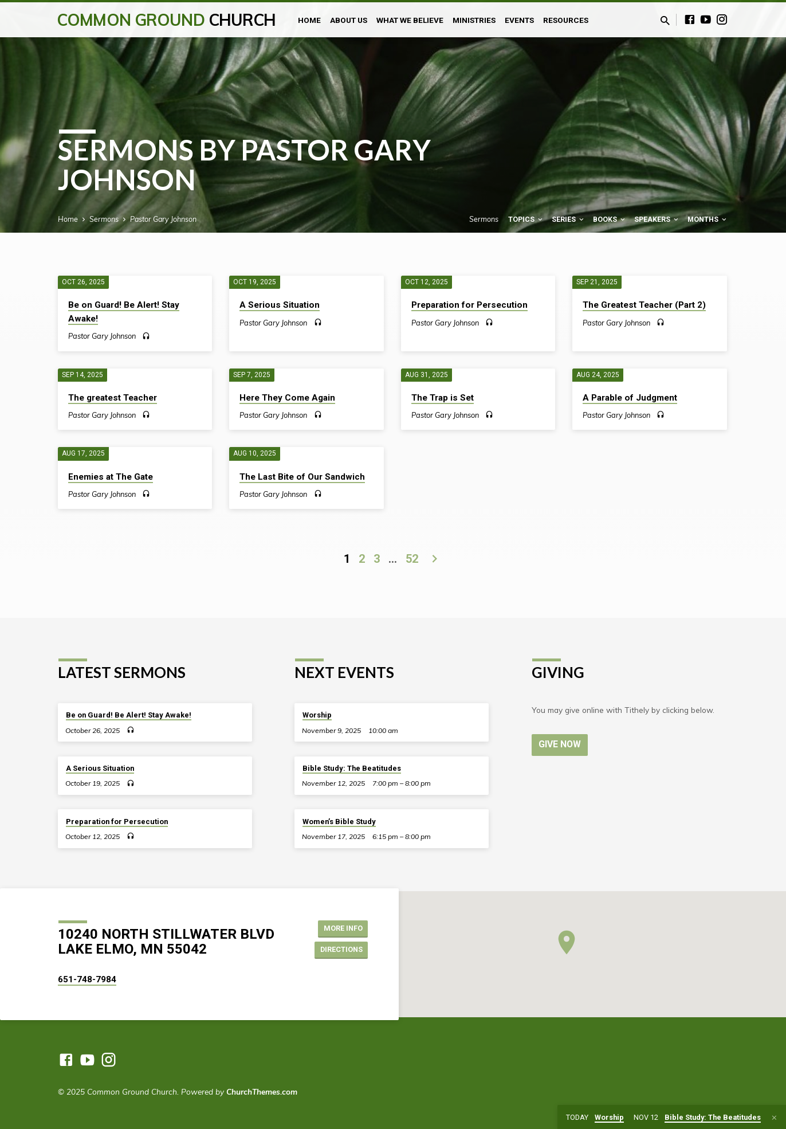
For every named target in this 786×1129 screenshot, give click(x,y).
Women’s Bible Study (339, 821)
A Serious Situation (279, 305)
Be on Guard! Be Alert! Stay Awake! (128, 715)
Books (610, 219)
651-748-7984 (87, 979)
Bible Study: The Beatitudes (351, 768)
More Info (338, 927)
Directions (338, 950)
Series (568, 219)
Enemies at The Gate (110, 477)
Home (309, 20)
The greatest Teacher (112, 398)
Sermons (104, 219)
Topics (526, 219)
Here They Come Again (287, 398)
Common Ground (166, 20)
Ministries (474, 20)
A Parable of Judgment (630, 398)
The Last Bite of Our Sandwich (302, 477)
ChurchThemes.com (261, 1091)
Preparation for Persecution (469, 305)
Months (707, 219)
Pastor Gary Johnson (163, 219)
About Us (348, 20)
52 (412, 559)
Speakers (657, 219)
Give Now (561, 744)
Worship (317, 715)
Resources (565, 20)
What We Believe (409, 20)
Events (519, 20)
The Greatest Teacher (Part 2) (644, 305)
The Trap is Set (442, 398)
